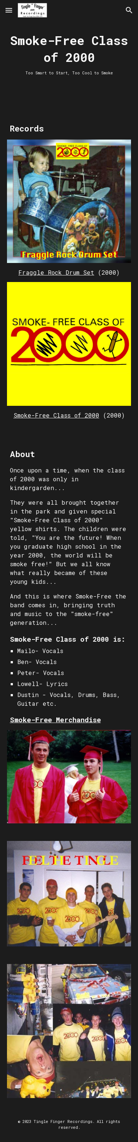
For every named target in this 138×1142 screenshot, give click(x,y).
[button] (9, 10)
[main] (69, 54)
